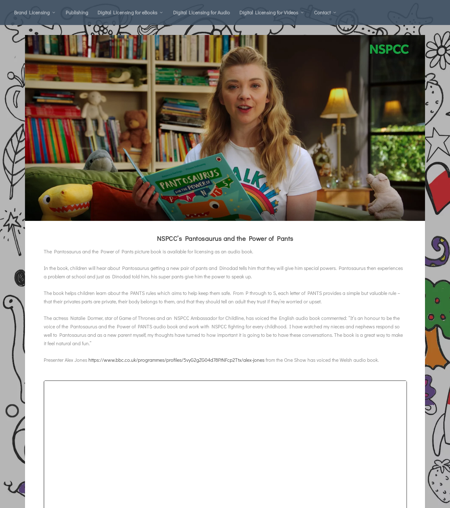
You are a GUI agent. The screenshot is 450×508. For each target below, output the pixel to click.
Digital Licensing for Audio (201, 12)
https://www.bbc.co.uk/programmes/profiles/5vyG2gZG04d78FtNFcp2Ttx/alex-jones (176, 362)
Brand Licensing (32, 12)
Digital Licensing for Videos (268, 12)
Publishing (77, 12)
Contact (322, 12)
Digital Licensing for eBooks (127, 12)
